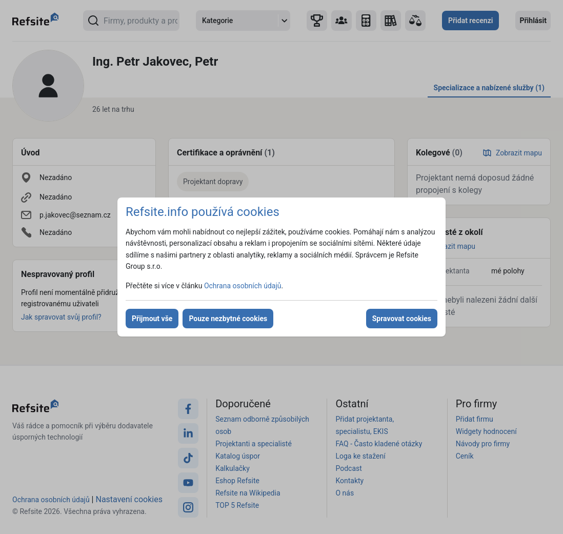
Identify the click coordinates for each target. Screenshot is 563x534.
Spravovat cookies (401, 318)
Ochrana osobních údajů (243, 286)
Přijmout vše (152, 318)
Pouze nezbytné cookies (228, 318)
